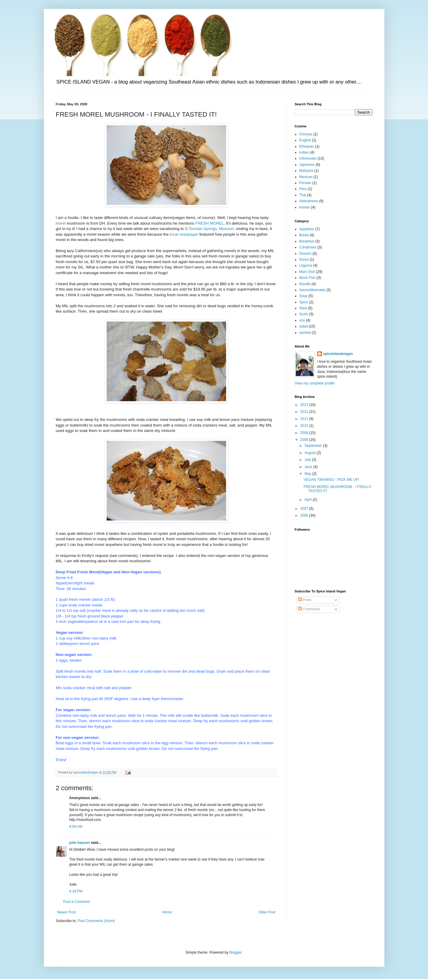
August (310, 453)
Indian (304, 152)
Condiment (308, 247)
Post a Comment (76, 902)
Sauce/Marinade (312, 290)
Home (167, 912)
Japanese (307, 165)
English (305, 140)
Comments (309, 609)
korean (304, 207)
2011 (304, 419)
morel (61, 223)
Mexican (306, 177)
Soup (303, 296)
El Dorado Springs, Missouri (209, 228)
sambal (305, 333)
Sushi (303, 314)
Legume (305, 265)
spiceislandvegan (338, 354)
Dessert (305, 253)
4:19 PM (76, 891)
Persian (305, 183)
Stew (303, 308)
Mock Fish (307, 278)
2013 (304, 405)
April (308, 500)
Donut (304, 259)
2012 (304, 412)
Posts (305, 600)
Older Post (266, 912)
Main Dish (307, 272)
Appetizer (307, 229)
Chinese (305, 134)
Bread (304, 235)
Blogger (235, 952)
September (313, 446)
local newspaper (184, 234)
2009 (304, 433)
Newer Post (66, 912)
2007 (304, 509)
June (308, 467)
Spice (303, 302)
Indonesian (308, 158)
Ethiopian (306, 146)
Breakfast (307, 241)
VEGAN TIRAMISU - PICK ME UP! (331, 480)
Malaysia (306, 171)
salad (303, 326)
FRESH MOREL (209, 223)
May (308, 474)
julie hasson (79, 843)
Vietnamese (308, 201)
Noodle (305, 284)
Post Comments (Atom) (96, 921)
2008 (304, 440)
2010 (304, 426)
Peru (303, 189)
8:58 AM (75, 826)
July (308, 460)
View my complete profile (315, 383)
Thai (302, 195)
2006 (304, 515)
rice (302, 320)
